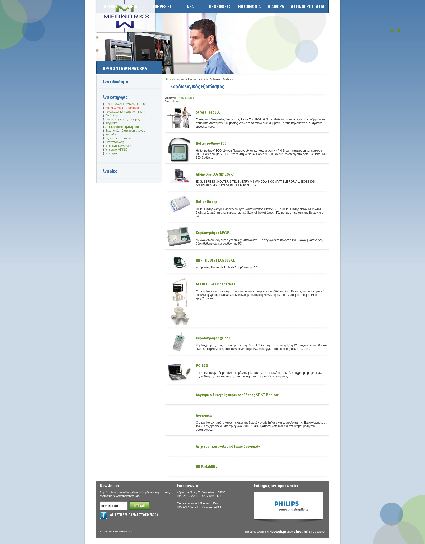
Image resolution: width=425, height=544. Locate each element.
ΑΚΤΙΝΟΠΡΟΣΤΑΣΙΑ (307, 6)
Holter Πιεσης (206, 202)
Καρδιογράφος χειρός (213, 338)
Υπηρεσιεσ (164, 7)
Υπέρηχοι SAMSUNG (118, 145)
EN (398, 31)
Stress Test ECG (208, 112)
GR (392, 31)
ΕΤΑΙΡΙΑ (133, 7)
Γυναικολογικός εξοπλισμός (122, 119)
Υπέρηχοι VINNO (116, 149)
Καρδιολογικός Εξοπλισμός (122, 108)
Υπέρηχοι (111, 153)
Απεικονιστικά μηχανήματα (122, 127)
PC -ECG (202, 366)
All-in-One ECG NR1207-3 (215, 174)
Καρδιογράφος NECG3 (213, 233)
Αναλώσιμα (112, 115)
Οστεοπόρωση (114, 142)
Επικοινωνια (249, 6)
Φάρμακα (111, 123)
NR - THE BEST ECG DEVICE (215, 260)
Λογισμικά (204, 415)
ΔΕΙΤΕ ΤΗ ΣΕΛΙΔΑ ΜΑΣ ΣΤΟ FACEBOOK (134, 515)
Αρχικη (110, 6)
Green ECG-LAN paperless (215, 284)
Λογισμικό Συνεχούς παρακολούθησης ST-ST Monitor (237, 395)
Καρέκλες (111, 134)
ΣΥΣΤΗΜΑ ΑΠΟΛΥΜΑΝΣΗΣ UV (125, 104)
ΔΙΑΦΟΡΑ (276, 6)
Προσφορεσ (220, 6)
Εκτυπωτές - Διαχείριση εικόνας (125, 130)
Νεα (192, 7)
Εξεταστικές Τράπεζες (119, 138)
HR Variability (206, 467)
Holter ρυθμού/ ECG (211, 143)
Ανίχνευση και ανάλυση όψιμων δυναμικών (228, 446)
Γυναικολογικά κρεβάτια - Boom (125, 111)
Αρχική (169, 79)
